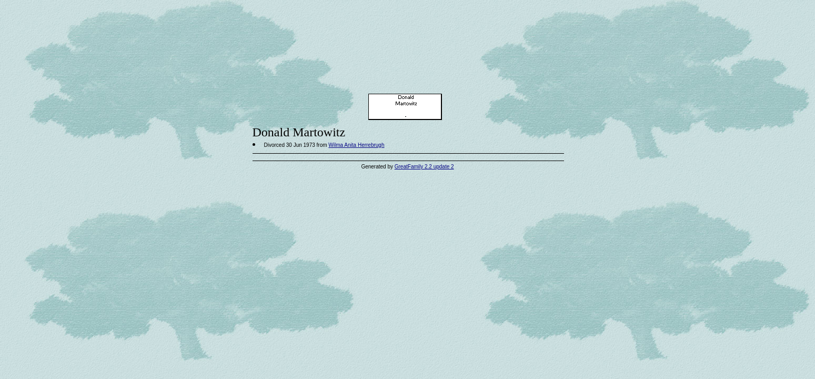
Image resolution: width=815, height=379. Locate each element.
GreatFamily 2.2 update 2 (424, 166)
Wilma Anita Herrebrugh (356, 145)
